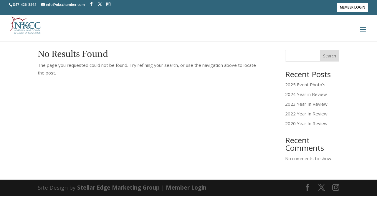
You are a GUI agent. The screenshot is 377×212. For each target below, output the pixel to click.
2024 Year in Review (306, 94)
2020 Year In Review (306, 123)
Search (329, 56)
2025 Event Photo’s (305, 84)
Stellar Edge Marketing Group (118, 187)
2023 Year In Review (306, 104)
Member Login (352, 7)
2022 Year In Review (306, 114)
